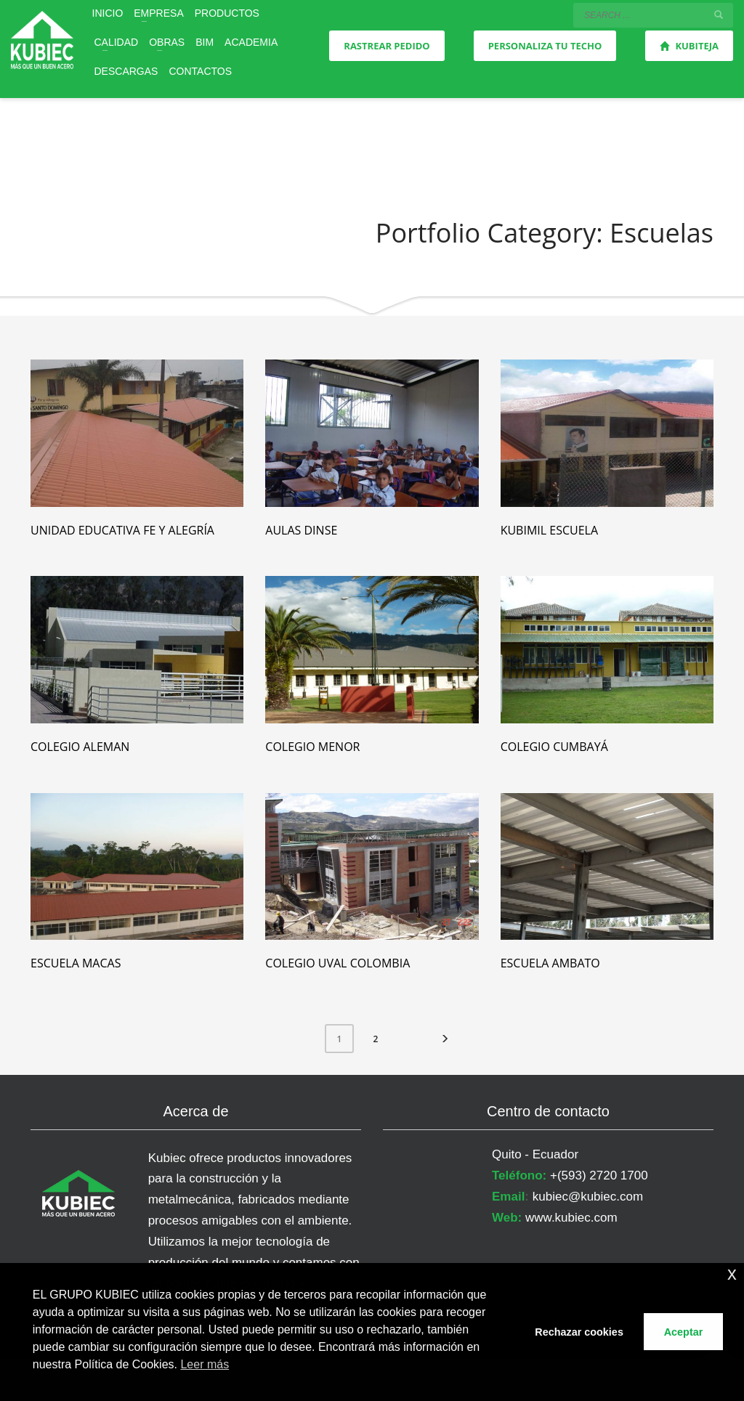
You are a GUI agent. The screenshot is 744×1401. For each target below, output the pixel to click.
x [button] (732, 1273)
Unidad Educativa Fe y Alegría (122, 530)
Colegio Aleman (80, 747)
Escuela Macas (76, 963)
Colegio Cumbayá (554, 747)
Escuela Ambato (550, 963)
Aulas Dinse (301, 530)
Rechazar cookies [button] (579, 1332)
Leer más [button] (204, 1364)
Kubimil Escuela (549, 530)
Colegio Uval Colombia (337, 963)
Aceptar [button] (683, 1332)
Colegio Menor (312, 747)
